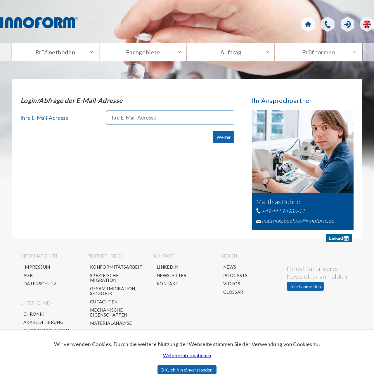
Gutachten (103, 301)
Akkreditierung (43, 322)
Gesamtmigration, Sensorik (113, 291)
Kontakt (168, 283)
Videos (231, 283)
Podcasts (235, 275)
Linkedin (167, 267)
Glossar (233, 292)
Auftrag (231, 52)
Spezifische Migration (104, 278)
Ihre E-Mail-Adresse (44, 118)
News (229, 267)
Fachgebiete (143, 52)
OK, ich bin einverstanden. (186, 369)
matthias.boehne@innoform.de (298, 220)
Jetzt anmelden (305, 286)
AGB (28, 275)
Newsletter (172, 275)
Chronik (33, 314)
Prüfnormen (318, 52)
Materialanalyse (111, 323)
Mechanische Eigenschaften (108, 312)
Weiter (224, 137)
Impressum (36, 267)
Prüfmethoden (55, 52)
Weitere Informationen (187, 355)
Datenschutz (40, 283)
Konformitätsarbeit (116, 267)
